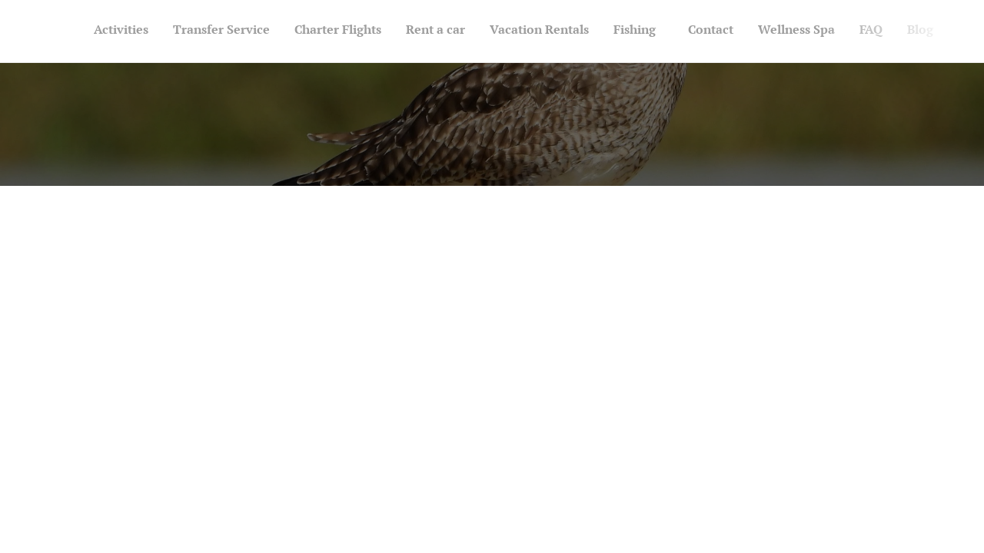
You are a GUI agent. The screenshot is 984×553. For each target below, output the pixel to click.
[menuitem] (679, 31)
